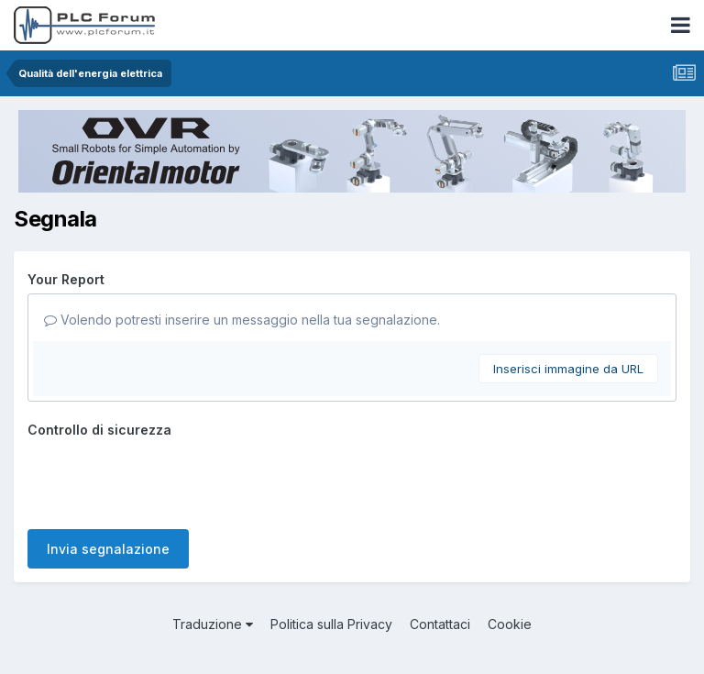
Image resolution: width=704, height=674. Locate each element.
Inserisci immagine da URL (568, 368)
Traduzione (212, 624)
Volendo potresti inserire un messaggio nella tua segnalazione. (242, 319)
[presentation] (167, 479)
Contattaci (440, 624)
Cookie (510, 624)
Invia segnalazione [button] (108, 549)
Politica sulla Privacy (331, 624)
